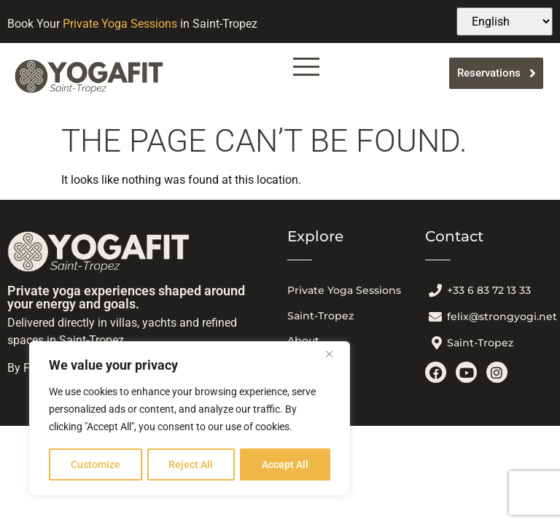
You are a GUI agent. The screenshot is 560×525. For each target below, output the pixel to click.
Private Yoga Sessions (120, 24)
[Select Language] (504, 21)
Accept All (285, 464)
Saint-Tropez (320, 315)
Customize (95, 464)
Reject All (191, 464)
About (303, 340)
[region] (189, 419)
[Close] (334, 355)
